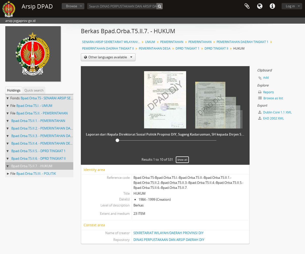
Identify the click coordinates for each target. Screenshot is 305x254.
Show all (182, 159)
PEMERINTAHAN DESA (155, 48)
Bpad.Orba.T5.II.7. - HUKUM (31, 166)
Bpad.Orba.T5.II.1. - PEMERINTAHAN (38, 120)
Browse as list (270, 98)
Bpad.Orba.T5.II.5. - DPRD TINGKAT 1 (38, 151)
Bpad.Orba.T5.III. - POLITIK (36, 173)
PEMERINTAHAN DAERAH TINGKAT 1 (242, 42)
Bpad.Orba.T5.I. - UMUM (34, 105)
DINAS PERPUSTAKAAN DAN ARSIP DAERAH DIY (168, 239)
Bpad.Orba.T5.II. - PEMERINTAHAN (42, 113)
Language (259, 6)
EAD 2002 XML (271, 118)
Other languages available (110, 57)
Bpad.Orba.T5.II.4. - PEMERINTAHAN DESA (42, 143)
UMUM (150, 42)
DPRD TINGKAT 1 (187, 48)
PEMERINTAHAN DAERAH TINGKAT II (108, 48)
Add (266, 77)
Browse (71, 6)
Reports (266, 92)
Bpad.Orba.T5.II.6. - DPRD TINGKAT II (38, 158)
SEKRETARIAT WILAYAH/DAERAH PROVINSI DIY (168, 233)
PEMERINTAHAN (171, 42)
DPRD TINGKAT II (216, 48)
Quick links (272, 6)
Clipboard (247, 6)
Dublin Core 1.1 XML (275, 112)
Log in (290, 6)
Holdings (13, 90)
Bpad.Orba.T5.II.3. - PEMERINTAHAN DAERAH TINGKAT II (53, 136)
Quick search (34, 90)
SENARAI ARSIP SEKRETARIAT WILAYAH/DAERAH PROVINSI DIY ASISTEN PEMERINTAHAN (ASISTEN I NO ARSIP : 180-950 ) (111, 42)
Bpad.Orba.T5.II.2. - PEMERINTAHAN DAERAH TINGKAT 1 (53, 128)
